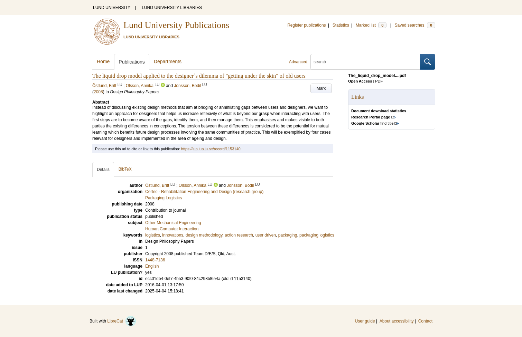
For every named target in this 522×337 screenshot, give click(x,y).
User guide (365, 321)
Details (103, 169)
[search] (365, 62)
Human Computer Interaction (171, 229)
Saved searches (414, 25)
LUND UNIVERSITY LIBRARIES (172, 7)
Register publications (306, 25)
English (152, 266)
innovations (172, 235)
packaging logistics (316, 235)
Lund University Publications (176, 25)
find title (372, 123)
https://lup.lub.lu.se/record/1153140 (211, 149)
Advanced (298, 61)
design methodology (204, 235)
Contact (425, 321)
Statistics (341, 25)
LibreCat (121, 321)
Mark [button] (321, 88)
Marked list (371, 25)
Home (103, 61)
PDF (379, 81)
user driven (265, 235)
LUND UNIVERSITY (111, 7)
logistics (152, 235)
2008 (98, 91)
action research (239, 235)
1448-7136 (155, 260)
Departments (167, 61)
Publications (132, 62)
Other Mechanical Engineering (173, 222)
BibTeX (125, 169)
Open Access (360, 81)
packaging (287, 235)
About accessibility (397, 321)
